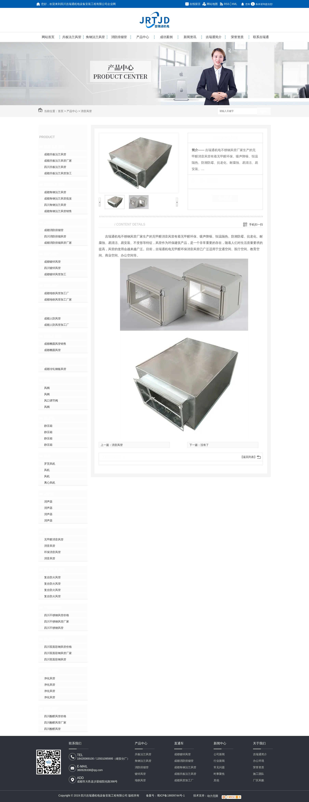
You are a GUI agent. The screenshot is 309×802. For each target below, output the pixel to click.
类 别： (198, 180)
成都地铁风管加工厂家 (58, 299)
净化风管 (51, 671)
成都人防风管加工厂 (56, 324)
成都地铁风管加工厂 (56, 293)
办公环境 (258, 760)
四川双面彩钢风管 (55, 659)
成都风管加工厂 (184, 780)
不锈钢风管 (53, 608)
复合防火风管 (54, 570)
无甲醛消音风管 (53, 539)
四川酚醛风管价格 (55, 716)
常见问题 (219, 767)
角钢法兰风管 (95, 37)
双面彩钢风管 (54, 639)
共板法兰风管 (71, 37)
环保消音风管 (52, 552)
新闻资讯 (190, 37)
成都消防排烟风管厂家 (58, 242)
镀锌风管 (51, 254)
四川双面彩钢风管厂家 (58, 653)
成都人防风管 (52, 318)
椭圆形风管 (53, 336)
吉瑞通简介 (214, 37)
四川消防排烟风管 (55, 236)
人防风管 (51, 311)
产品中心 (142, 37)
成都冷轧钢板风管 (55, 369)
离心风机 (49, 482)
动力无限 (212, 795)
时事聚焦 (219, 773)
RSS (227, 4)
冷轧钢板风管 (54, 361)
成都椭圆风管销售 (55, 343)
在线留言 (195, 4)
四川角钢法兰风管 (55, 204)
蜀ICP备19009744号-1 (171, 795)
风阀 (47, 380)
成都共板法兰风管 (55, 154)
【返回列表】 (248, 457)
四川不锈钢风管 (53, 627)
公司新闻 (219, 754)
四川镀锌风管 (52, 268)
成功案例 (166, 37)
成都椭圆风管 (52, 350)
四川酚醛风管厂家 (55, 722)
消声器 (49, 494)
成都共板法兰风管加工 (58, 173)
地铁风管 (51, 286)
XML (234, 4)
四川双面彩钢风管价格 (58, 646)
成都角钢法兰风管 (55, 192)
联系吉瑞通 (261, 37)
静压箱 (49, 418)
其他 (216, 780)
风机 (47, 456)
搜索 (264, 111)
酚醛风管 (51, 709)
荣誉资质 (237, 37)
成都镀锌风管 (52, 261)
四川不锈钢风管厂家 (56, 621)
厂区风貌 (258, 780)
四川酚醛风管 (52, 728)
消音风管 (86, 111)
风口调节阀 (51, 400)
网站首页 (48, 37)
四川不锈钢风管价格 (56, 615)
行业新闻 (219, 760)
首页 (60, 111)
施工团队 (258, 773)
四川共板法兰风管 (55, 166)
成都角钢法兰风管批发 (58, 198)
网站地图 (212, 4)
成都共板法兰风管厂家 (58, 160)
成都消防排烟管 (53, 230)
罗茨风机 (49, 463)
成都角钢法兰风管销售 (58, 211)
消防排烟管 (119, 37)
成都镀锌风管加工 (55, 274)
